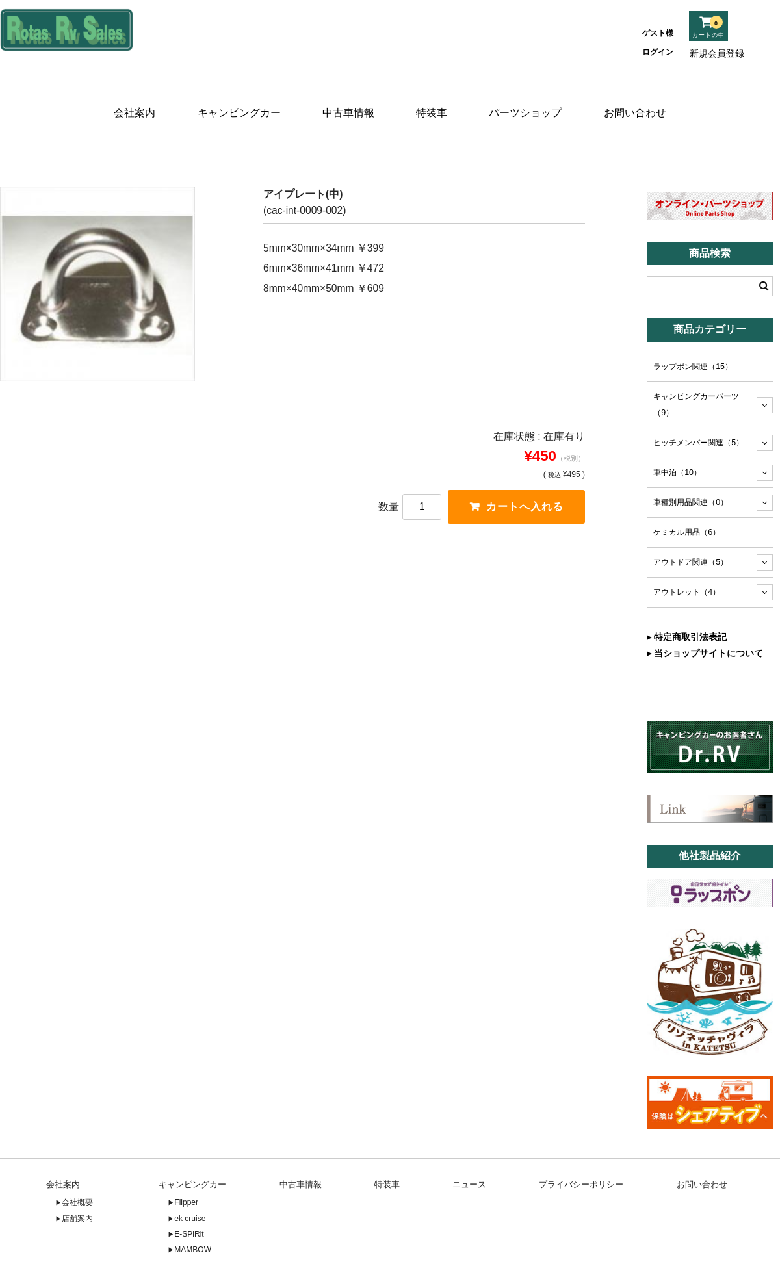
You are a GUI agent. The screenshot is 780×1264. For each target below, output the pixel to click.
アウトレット (686, 553)
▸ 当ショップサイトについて (705, 614)
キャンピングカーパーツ (696, 365)
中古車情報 (346, 96)
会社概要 (77, 1163)
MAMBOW (192, 1210)
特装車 (433, 96)
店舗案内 (77, 1178)
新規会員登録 (717, 53)
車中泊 (677, 433)
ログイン (657, 52)
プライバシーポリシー (581, 1145)
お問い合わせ (639, 96)
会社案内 (131, 96)
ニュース (469, 1145)
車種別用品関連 (690, 463)
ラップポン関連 (693, 327)
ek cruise (189, 1178)
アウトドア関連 (690, 523)
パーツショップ (529, 96)
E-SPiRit (188, 1195)
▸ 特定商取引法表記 (687, 598)
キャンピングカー (237, 96)
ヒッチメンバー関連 (698, 403)
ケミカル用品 (686, 493)
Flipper (186, 1163)
